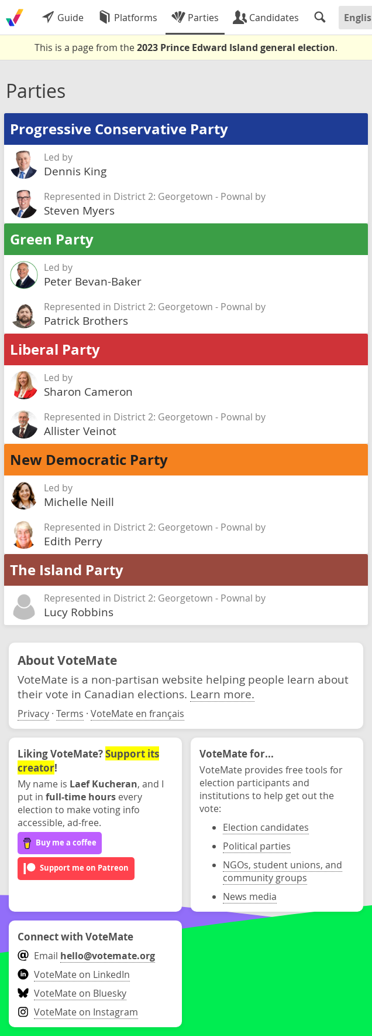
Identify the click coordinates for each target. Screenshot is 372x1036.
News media (250, 896)
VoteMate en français (137, 713)
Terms (70, 713)
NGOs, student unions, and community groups (282, 871)
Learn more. (222, 694)
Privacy (33, 713)
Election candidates (266, 827)
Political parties (257, 846)
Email (86, 955)
